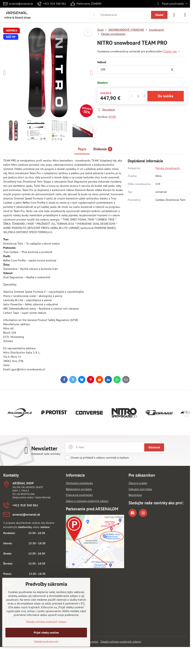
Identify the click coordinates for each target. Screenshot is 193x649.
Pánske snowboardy (167, 168)
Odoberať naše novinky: (46, 454)
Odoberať (154, 447)
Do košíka (165, 96)
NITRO (112, 117)
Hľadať (159, 15)
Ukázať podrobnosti (46, 641)
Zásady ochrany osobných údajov (120, 641)
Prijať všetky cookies (46, 632)
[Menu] (185, 15)
